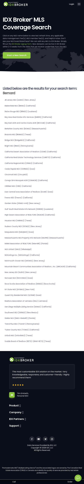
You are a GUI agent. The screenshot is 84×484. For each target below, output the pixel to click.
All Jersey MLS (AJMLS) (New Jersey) (20, 100)
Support (14, 425)
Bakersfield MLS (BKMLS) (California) (20, 106)
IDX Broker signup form (22, 44)
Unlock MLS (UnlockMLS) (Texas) (19, 335)
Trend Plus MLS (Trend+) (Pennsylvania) (22, 324)
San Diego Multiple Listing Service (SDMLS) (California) (28, 306)
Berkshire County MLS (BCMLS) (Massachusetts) (25, 128)
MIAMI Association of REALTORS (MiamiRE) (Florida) (26, 243)
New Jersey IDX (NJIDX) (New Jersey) (20, 272)
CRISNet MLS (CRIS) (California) (18, 186)
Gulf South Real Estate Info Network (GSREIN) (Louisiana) (29, 209)
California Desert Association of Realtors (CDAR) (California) (31, 151)
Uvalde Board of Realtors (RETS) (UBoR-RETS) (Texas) (28, 341)
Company (15, 412)
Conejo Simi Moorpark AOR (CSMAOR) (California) (26, 180)
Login (71, 4)
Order (69, 482)
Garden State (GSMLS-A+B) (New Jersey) (22, 203)
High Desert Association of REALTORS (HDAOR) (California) (30, 215)
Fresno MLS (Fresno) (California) (19, 197)
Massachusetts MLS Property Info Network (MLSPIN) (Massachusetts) (34, 238)
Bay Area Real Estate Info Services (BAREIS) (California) (28, 117)
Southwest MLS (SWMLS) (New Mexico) (21, 312)
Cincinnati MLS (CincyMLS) (16, 174)
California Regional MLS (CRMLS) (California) (24, 163)
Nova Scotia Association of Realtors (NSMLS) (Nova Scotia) (30, 284)
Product (14, 405)
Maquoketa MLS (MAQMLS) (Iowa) (19, 232)
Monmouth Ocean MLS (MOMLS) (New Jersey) (25, 261)
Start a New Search (16, 55)
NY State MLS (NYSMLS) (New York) (20, 289)
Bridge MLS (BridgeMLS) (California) (20, 140)
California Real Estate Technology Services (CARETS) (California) (33, 157)
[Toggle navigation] (79, 4)
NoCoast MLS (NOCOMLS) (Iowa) (19, 278)
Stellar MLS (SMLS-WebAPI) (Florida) (20, 318)
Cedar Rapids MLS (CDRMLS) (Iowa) (20, 169)
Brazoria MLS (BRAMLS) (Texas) (18, 134)
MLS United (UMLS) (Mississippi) (18, 249)
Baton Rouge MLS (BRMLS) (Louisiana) (21, 111)
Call (14, 482)
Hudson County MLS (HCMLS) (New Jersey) (23, 226)
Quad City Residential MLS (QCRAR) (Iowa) (23, 295)
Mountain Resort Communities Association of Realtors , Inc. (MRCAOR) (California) (40, 266)
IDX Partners (16, 419)
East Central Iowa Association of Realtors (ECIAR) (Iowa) (29, 192)
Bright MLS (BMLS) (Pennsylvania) (19, 146)
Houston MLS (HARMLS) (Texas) (18, 220)
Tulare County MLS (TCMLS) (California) (22, 329)
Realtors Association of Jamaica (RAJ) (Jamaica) (26, 301)
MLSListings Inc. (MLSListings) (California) (22, 255)
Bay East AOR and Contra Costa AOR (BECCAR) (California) (30, 123)
